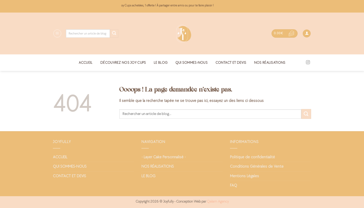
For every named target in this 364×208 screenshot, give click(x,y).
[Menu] (57, 33)
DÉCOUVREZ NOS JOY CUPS (123, 63)
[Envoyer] (114, 33)
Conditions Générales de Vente (257, 166)
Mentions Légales (244, 176)
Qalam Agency (218, 201)
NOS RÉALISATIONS (270, 63)
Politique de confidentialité (252, 157)
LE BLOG (160, 63)
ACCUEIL (86, 63)
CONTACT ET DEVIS (230, 63)
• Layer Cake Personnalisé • (163, 157)
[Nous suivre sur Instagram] (308, 62)
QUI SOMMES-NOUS (191, 63)
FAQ (233, 185)
